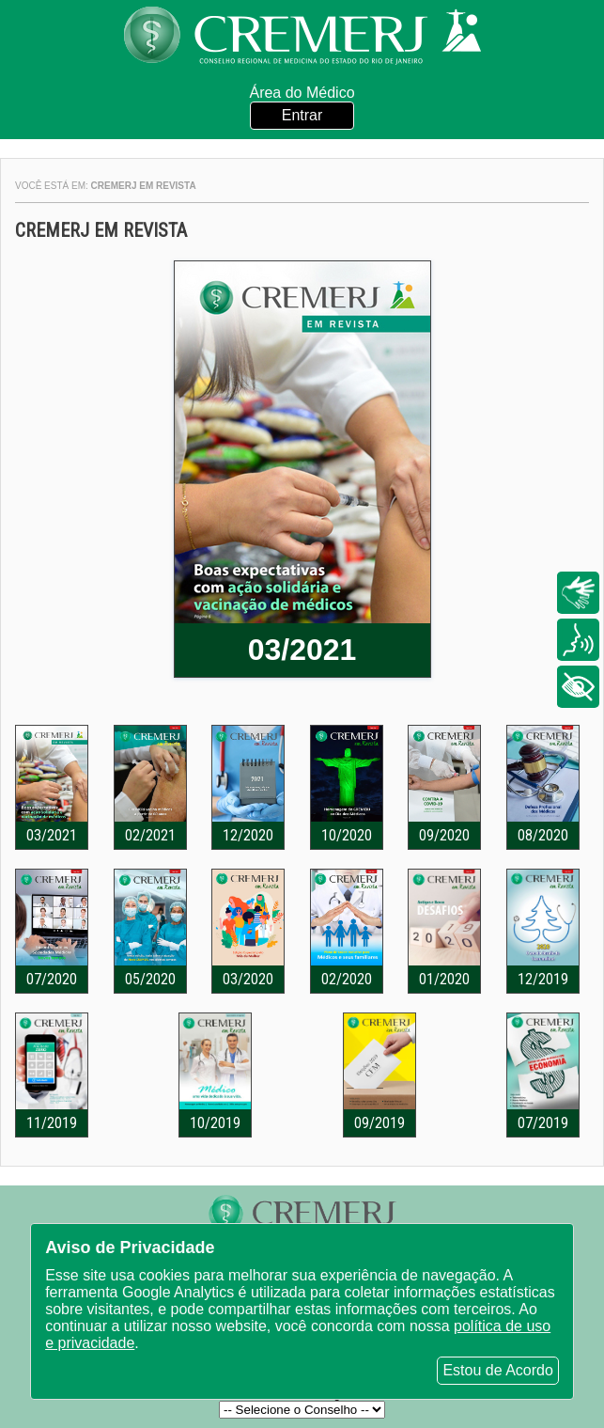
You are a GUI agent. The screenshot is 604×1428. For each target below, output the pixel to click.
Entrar (302, 115)
